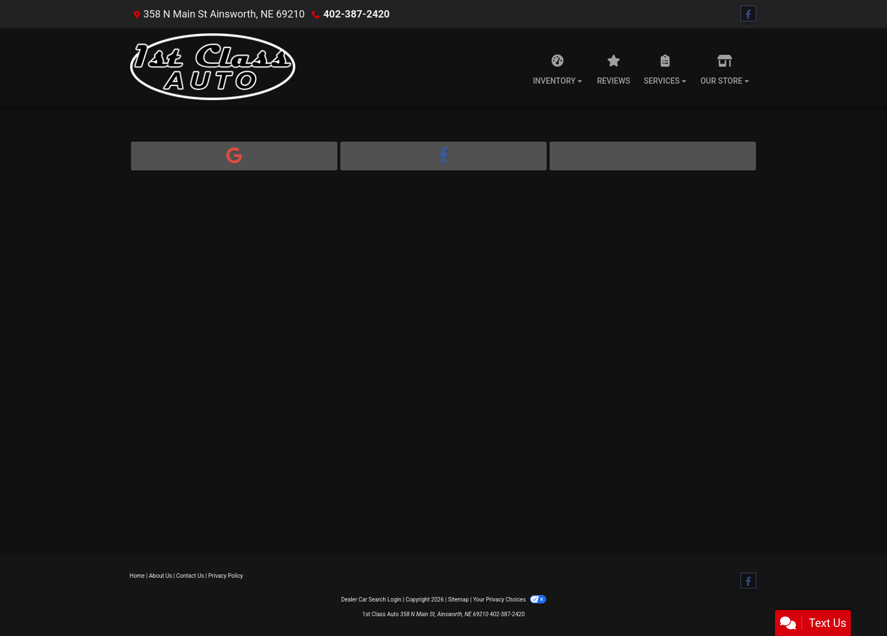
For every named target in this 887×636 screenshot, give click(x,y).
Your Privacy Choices (509, 599)
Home (137, 576)
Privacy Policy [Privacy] (225, 576)
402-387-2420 (356, 14)
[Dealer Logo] (213, 67)
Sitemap (458, 599)
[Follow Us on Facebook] (748, 14)
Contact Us (190, 576)
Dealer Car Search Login (371, 599)
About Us (160, 576)
